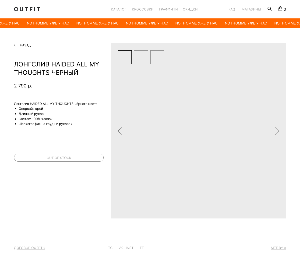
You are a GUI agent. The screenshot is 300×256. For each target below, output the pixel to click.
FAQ (232, 9)
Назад (25, 45)
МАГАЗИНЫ (251, 9)
